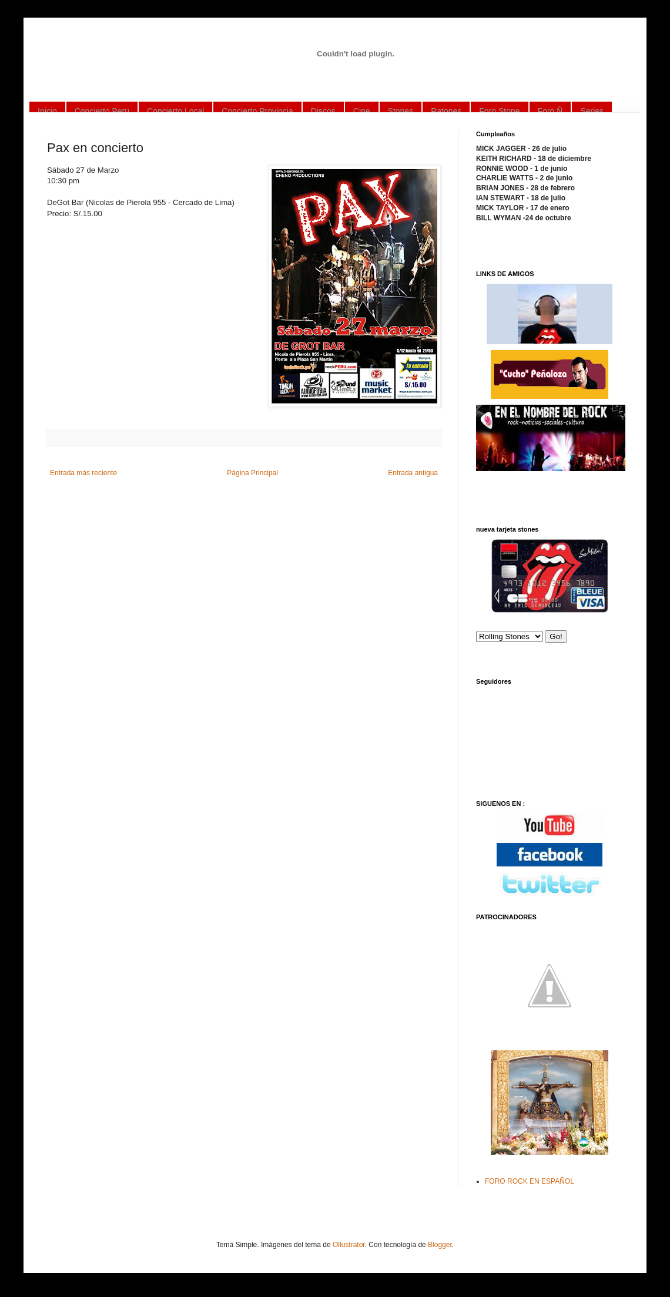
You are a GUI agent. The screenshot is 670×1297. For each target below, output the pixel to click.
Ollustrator (349, 1245)
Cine (361, 111)
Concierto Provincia (257, 111)
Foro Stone (499, 111)
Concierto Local (175, 111)
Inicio (47, 111)
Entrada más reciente (83, 473)
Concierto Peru (102, 111)
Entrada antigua (413, 473)
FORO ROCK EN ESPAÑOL (529, 1181)
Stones (401, 111)
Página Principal (252, 473)
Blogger (440, 1245)
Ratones (446, 111)
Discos (323, 111)
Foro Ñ (550, 111)
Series (592, 111)
